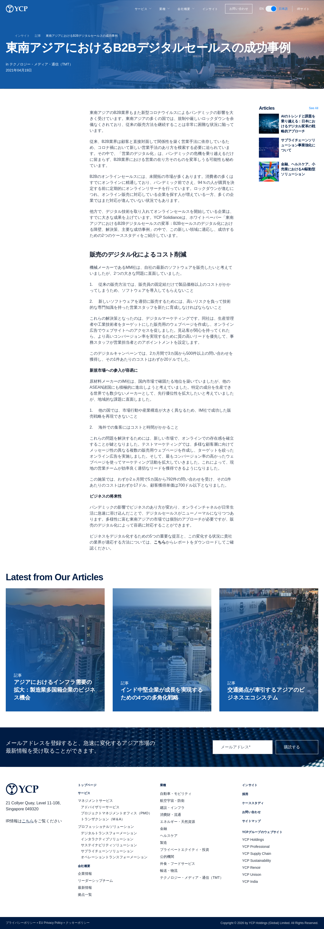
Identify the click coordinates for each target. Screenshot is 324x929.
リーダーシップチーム (95, 881)
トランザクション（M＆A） (103, 819)
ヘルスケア (169, 836)
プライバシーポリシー (21, 923)
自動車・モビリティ (176, 794)
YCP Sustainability (256, 861)
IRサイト (306, 9)
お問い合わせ (238, 8)
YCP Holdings (253, 840)
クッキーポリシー (78, 923)
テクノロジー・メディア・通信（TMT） (41, 64)
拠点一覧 (85, 895)
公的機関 (167, 857)
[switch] (271, 9)
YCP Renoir (251, 868)
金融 (163, 829)
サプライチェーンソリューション (107, 851)
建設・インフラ (172, 808)
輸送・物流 (169, 871)
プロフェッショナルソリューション (106, 827)
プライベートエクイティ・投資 (184, 850)
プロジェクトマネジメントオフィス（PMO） (116, 813)
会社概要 (186, 9)
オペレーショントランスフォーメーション (114, 857)
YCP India (250, 882)
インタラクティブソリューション (107, 839)
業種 (165, 9)
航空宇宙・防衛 (172, 801)
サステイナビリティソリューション (109, 845)
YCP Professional (255, 847)
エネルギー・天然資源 (177, 822)
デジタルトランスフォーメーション (109, 833)
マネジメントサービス (95, 801)
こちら (28, 821)
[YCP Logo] (17, 9)
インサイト (210, 9)
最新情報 (85, 888)
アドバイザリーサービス (100, 807)
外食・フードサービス (177, 864)
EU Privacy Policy (51, 923)
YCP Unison (251, 875)
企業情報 (85, 874)
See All (313, 108)
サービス (143, 9)
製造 (163, 843)
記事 (38, 35)
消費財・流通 (170, 815)
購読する (297, 747)
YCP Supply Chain (256, 854)
